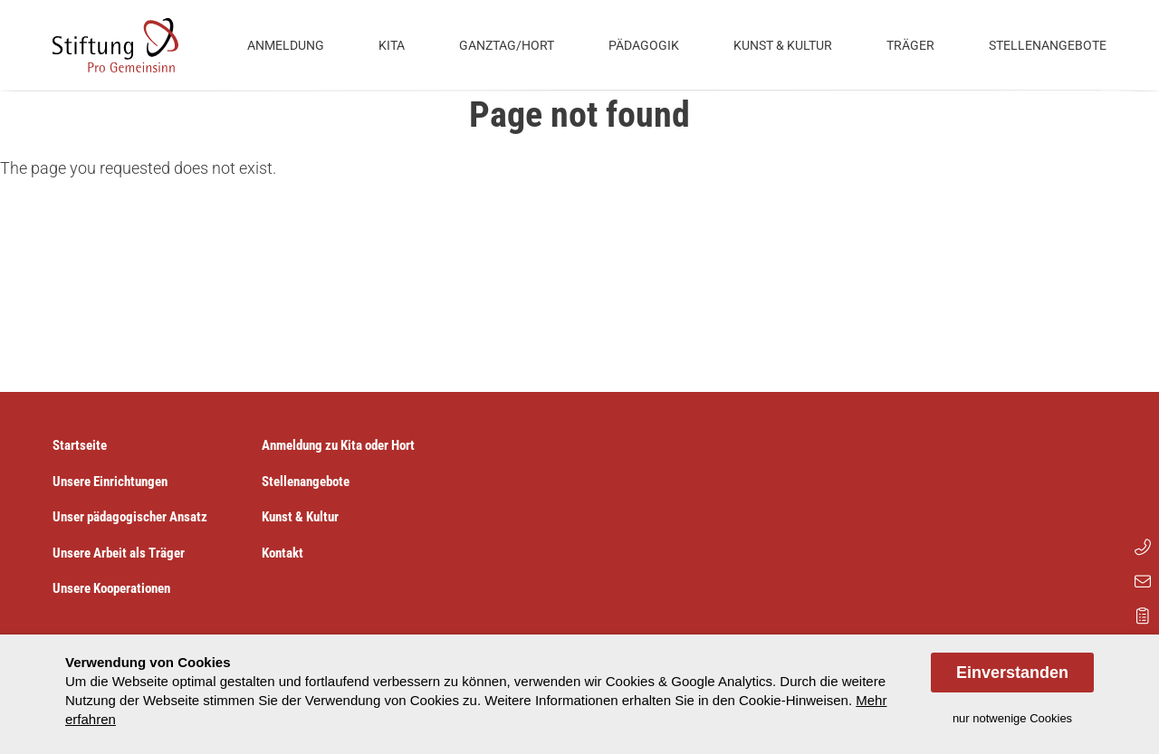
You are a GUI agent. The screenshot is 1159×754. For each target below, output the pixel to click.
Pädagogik (643, 45)
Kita (391, 45)
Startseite (80, 445)
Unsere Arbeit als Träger (119, 553)
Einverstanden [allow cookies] (1012, 672)
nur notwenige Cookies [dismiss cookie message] (1012, 718)
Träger (910, 45)
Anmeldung (285, 45)
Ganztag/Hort (506, 45)
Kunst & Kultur (782, 45)
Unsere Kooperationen (111, 588)
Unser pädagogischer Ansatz (130, 517)
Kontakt (282, 553)
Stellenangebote (1047, 45)
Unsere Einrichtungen (110, 481)
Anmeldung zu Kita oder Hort (338, 445)
